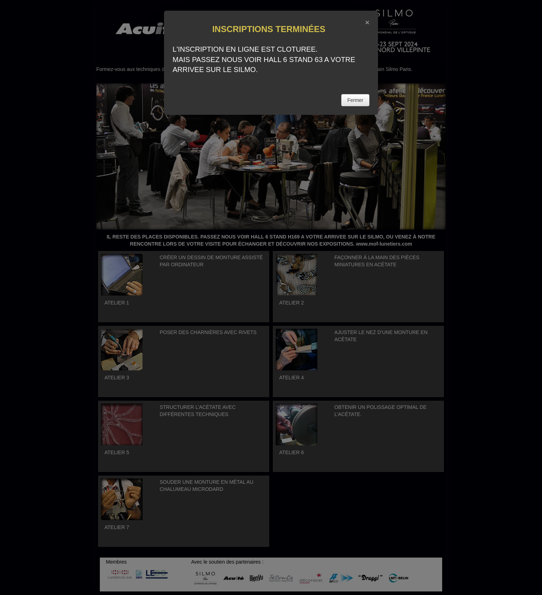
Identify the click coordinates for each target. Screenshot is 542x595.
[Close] (367, 22)
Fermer (355, 100)
